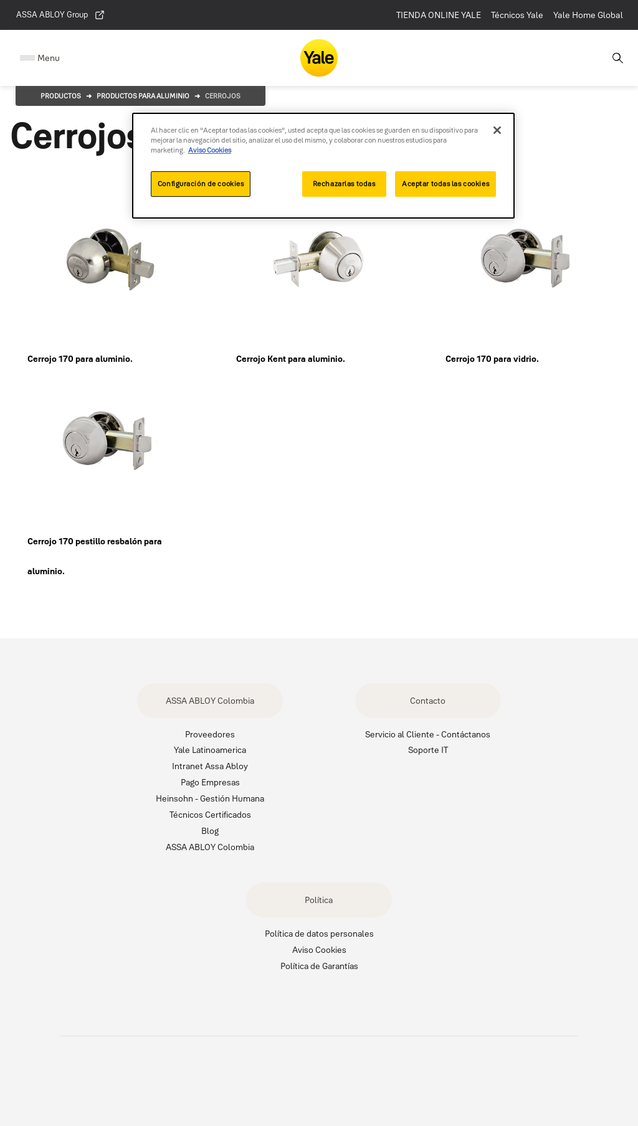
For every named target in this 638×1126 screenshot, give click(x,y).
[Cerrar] (497, 130)
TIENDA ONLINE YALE (438, 15)
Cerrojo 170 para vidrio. (492, 358)
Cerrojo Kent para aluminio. (290, 358)
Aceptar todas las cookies (445, 183)
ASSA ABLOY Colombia (210, 700)
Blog (210, 830)
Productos (60, 96)
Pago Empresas (210, 782)
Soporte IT (428, 749)
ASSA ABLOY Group (60, 15)
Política (319, 899)
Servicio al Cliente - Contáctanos (427, 734)
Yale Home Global (588, 15)
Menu (48, 58)
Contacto (427, 700)
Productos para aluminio (143, 96)
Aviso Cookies (319, 949)
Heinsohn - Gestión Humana (210, 798)
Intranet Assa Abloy (210, 765)
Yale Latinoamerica (210, 749)
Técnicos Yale (517, 15)
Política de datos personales (319, 933)
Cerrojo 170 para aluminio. (80, 358)
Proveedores (210, 734)
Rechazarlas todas (344, 183)
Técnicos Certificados (210, 814)
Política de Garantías (319, 965)
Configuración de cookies (201, 183)
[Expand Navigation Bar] (40, 58)
